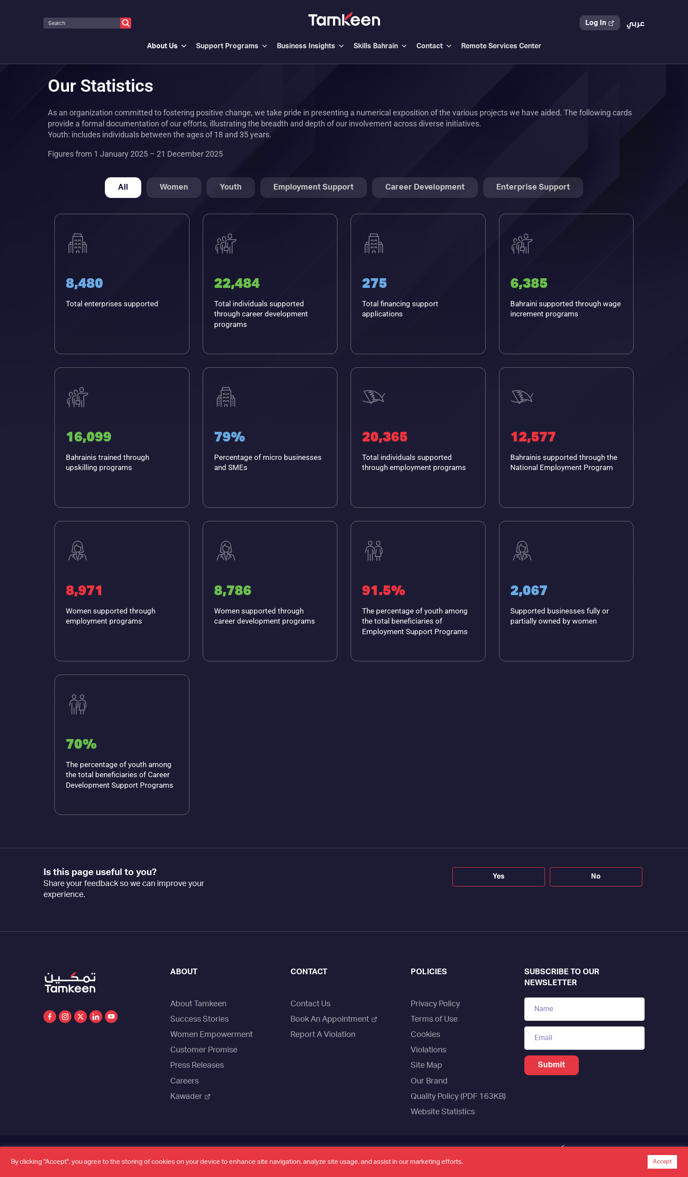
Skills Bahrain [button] (381, 46)
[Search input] (82, 23)
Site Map (426, 1065)
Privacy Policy (435, 1004)
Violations (428, 1050)
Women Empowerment (211, 1035)
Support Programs (232, 46)
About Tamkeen (198, 1004)
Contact (434, 46)
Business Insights (311, 46)
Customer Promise (203, 1050)
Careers (184, 1081)
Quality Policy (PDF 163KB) (458, 1097)
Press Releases (197, 1065)
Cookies (425, 1035)
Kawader (190, 1097)
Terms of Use (434, 1019)
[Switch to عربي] (636, 23)
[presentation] (314, 883)
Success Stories (199, 1019)
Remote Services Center (501, 46)
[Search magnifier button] (125, 23)
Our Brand (429, 1081)
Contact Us (310, 1004)
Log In (599, 22)
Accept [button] (662, 1162)
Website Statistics (443, 1112)
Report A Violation (322, 1035)
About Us (167, 46)
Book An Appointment (333, 1019)
